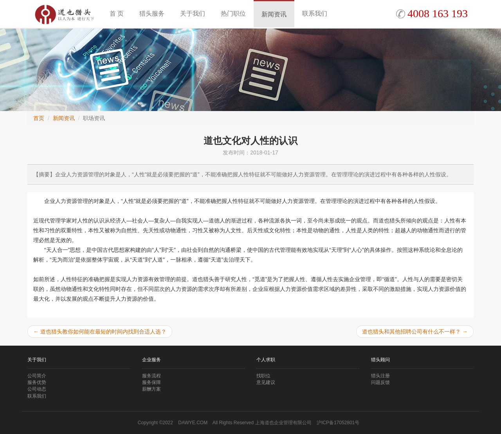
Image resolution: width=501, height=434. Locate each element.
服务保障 (151, 382)
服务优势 (36, 382)
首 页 (117, 13)
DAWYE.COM (192, 422)
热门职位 (233, 13)
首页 (38, 118)
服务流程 (151, 375)
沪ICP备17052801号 (338, 422)
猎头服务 (151, 13)
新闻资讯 (274, 14)
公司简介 (36, 375)
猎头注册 (380, 375)
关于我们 (192, 13)
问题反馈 (380, 382)
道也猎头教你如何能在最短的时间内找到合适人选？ (99, 331)
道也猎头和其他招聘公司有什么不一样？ (415, 331)
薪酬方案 (151, 389)
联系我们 (314, 13)
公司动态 (36, 389)
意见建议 (265, 382)
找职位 (263, 375)
